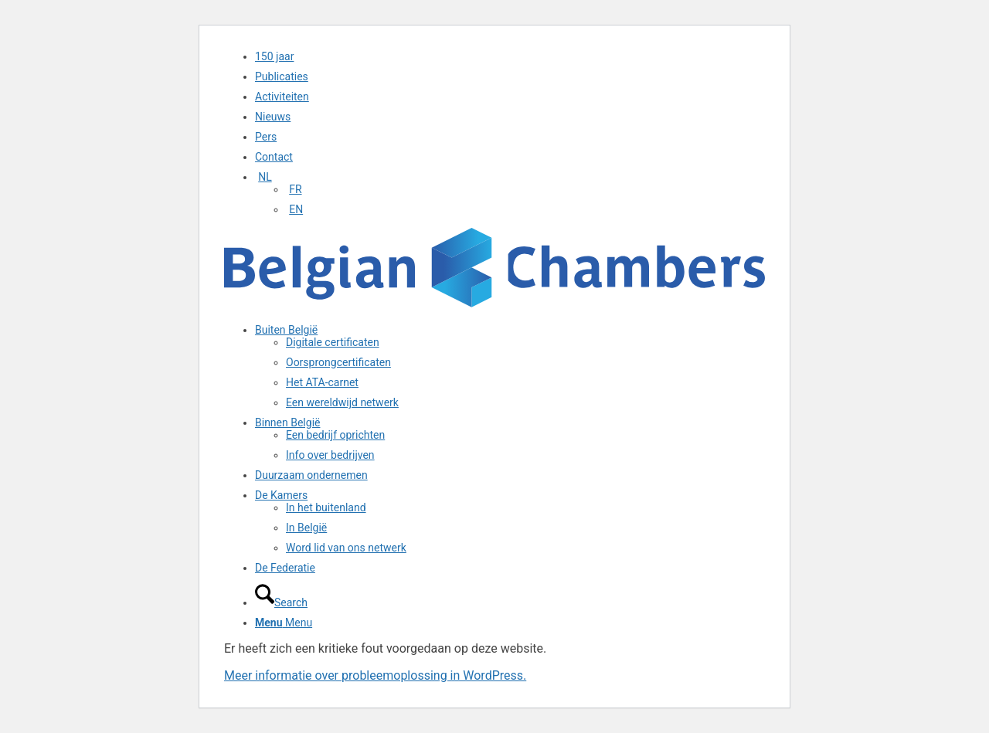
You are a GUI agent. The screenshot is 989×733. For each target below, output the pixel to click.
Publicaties (281, 76)
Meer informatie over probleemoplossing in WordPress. (375, 675)
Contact (274, 157)
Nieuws (273, 116)
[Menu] (283, 622)
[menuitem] (510, 56)
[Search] (281, 602)
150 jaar (274, 56)
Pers (266, 137)
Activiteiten (282, 96)
